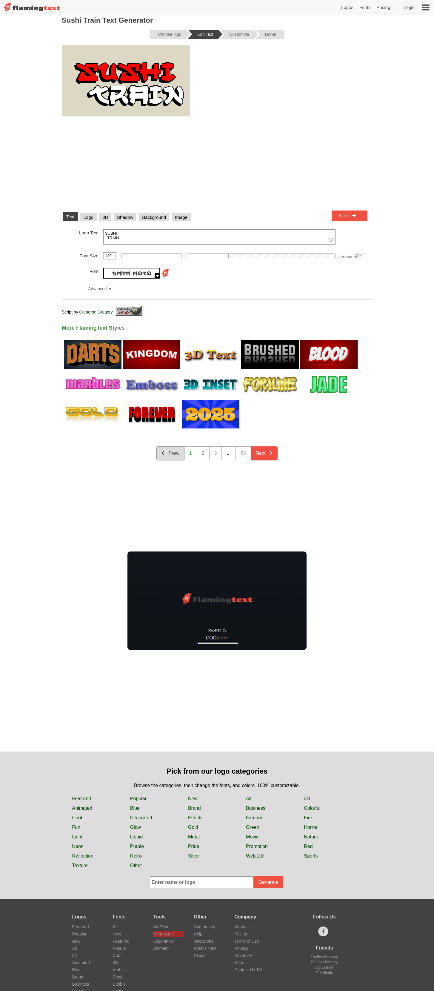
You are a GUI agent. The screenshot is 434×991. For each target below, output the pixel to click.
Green (252, 827)
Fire (308, 817)
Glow (135, 827)
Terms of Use (246, 941)
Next (347, 215)
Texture (80, 865)
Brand (194, 808)
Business (255, 808)
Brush (118, 977)
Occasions (203, 941)
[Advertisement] (217, 163)
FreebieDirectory (324, 962)
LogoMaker (163, 941)
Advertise (243, 955)
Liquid (136, 836)
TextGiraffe (324, 973)
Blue (135, 808)
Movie (252, 836)
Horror (310, 827)
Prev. (170, 453)
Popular (138, 798)
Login (409, 7)
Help (198, 934)
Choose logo (169, 34)
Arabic (118, 969)
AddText (160, 926)
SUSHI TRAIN (219, 237)
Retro (136, 855)
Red (308, 846)
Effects (195, 817)
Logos (347, 7)
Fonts (365, 7)
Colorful (312, 808)
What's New (205, 948)
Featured (81, 798)
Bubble (119, 984)
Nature (311, 836)
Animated (82, 808)
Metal (194, 836)
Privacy (241, 948)
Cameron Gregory (96, 312)
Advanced (97, 289)
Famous (254, 817)
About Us (243, 926)
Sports (311, 855)
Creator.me (163, 934)
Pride (193, 846)
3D (307, 798)
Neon (78, 846)
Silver (194, 855)
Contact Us (247, 969)
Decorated (141, 817)
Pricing (383, 7)
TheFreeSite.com (324, 957)
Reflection (82, 855)
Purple (137, 846)
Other (136, 865)
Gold (193, 827)
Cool (77, 817)
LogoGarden (324, 967)
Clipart (200, 955)
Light (77, 836)
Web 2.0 (255, 855)
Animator (161, 948)
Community (204, 926)
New (193, 798)
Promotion (257, 846)
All (248, 798)
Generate (268, 882)
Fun (76, 827)
